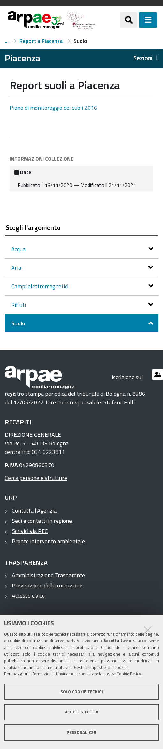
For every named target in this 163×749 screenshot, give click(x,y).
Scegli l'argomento (33, 227)
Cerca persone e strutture (36, 478)
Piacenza (7, 41)
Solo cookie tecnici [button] (81, 692)
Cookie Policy (128, 674)
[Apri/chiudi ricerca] (128, 19)
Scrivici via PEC (30, 531)
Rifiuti (19, 304)
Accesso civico (28, 595)
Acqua (19, 249)
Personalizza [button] (81, 732)
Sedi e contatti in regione (42, 520)
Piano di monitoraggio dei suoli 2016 (53, 107)
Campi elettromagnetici (40, 286)
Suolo (19, 323)
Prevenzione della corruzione (47, 585)
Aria (16, 267)
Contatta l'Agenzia (34, 510)
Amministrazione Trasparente (48, 575)
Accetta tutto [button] (81, 712)
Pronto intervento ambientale (48, 541)
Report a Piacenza (41, 41)
